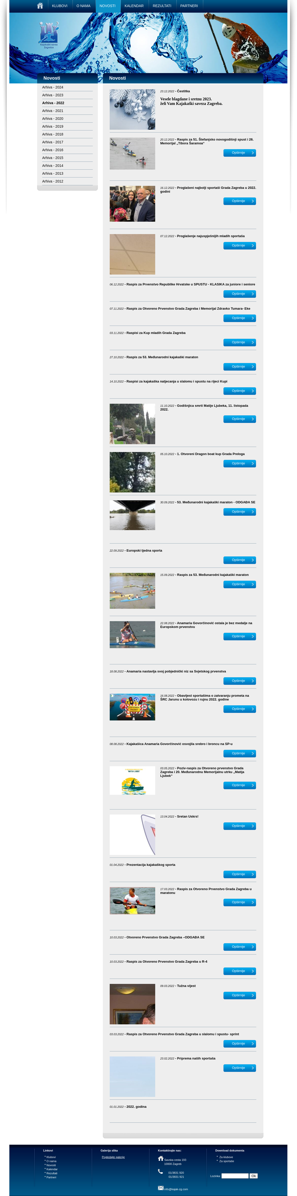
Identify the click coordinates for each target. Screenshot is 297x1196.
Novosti (50, 1165)
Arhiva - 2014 (52, 166)
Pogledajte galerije (113, 1157)
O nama (50, 1161)
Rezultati (50, 1173)
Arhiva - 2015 (52, 158)
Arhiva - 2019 (52, 126)
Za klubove (225, 1157)
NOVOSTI (108, 6)
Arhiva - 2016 (52, 150)
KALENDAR (134, 6)
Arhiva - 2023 (52, 95)
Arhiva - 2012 (52, 181)
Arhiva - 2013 (52, 173)
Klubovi (50, 1157)
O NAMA (83, 6)
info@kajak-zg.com (176, 1189)
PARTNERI (189, 6)
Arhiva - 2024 (52, 87)
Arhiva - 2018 (52, 134)
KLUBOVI (59, 6)
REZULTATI (162, 6)
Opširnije (238, 152)
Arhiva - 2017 (52, 142)
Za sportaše (225, 1161)
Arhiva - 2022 (53, 103)
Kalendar (51, 1169)
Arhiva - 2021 (52, 111)
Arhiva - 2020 (52, 119)
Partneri (50, 1177)
